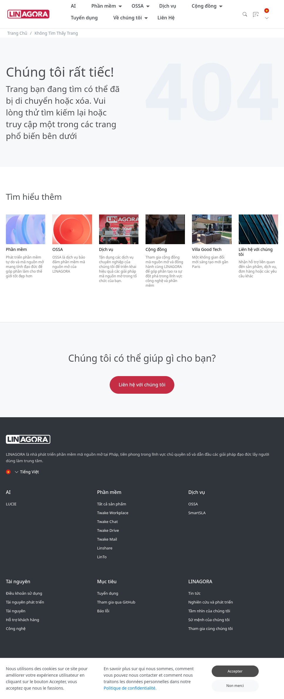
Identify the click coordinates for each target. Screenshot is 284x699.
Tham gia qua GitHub (116, 602)
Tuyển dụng (84, 17)
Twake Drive (108, 530)
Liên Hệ (166, 17)
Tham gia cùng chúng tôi (210, 628)
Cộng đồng (204, 6)
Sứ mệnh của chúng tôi (209, 619)
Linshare (104, 548)
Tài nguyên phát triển (25, 602)
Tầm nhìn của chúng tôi (209, 610)
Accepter (235, 672)
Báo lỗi (103, 610)
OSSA (138, 6)
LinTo (101, 556)
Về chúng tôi (127, 17)
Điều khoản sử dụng (24, 593)
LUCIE (11, 504)
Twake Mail (107, 539)
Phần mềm (103, 6)
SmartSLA (197, 512)
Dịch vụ (167, 6)
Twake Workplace (112, 512)
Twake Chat (107, 521)
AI (73, 6)
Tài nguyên (15, 610)
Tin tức (194, 593)
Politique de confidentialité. (130, 690)
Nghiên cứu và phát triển (210, 602)
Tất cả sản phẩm (111, 504)
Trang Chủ (17, 33)
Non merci (235, 687)
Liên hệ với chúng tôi (142, 384)
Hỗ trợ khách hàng (22, 619)
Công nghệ (16, 628)
